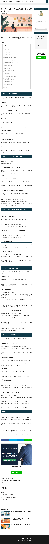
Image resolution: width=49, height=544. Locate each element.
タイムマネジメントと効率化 (41, 36)
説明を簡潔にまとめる (8, 82)
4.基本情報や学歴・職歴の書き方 (8, 71)
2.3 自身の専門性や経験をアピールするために (11, 62)
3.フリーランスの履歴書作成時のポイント (10, 64)
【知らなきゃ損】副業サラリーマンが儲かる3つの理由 (21, 524)
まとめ (5, 87)
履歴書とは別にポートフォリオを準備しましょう (12, 67)
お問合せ (23, 538)
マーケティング (28, 1)
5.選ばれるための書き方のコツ (8, 78)
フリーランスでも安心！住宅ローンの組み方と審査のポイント (21, 512)
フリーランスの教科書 (6, 1)
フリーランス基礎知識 (16, 1)
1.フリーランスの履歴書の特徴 (8, 48)
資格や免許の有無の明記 (8, 56)
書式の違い (6, 49)
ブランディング (23, 1)
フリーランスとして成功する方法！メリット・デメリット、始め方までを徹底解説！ (21, 519)
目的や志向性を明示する (8, 81)
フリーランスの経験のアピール (9, 51)
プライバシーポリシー (29, 538)
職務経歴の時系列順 (7, 54)
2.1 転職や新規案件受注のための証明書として (11, 59)
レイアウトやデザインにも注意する (10, 86)
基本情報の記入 (7, 73)
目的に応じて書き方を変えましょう (10, 70)
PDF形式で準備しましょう (8, 68)
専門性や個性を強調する (8, 84)
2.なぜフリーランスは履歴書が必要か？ (9, 57)
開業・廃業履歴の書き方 (8, 52)
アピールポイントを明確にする (9, 79)
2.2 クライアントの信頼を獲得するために (10, 60)
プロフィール (18, 538)
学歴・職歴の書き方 (7, 74)
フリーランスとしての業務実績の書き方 (10, 76)
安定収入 (33, 1)
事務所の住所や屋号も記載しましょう (10, 65)
